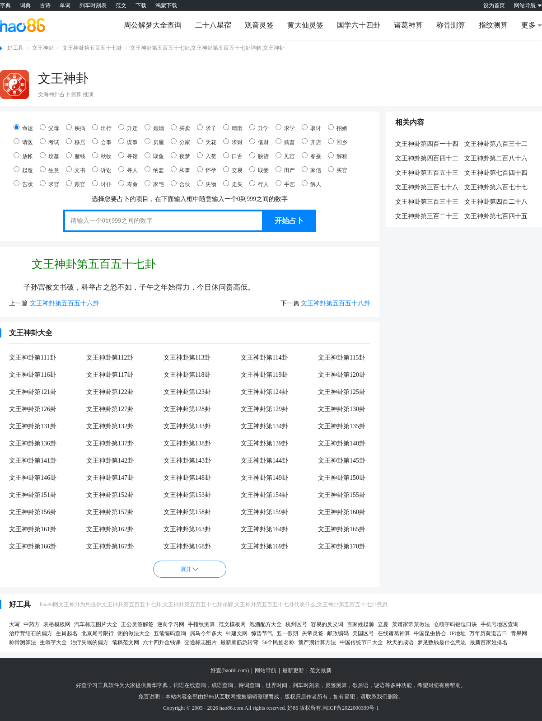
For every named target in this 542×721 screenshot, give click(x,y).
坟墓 (49, 155)
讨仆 (102, 183)
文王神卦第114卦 (264, 357)
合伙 (180, 183)
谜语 (379, 685)
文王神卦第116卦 (32, 374)
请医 (23, 141)
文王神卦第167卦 (110, 546)
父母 (49, 127)
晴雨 (233, 127)
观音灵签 (259, 25)
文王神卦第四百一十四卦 (426, 144)
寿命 (128, 183)
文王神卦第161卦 (32, 529)
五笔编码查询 (170, 633)
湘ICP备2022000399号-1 (350, 708)
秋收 (102, 155)
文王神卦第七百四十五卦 (496, 217)
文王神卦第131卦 (32, 426)
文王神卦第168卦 (187, 546)
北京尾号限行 (97, 633)
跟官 (75, 183)
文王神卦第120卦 (341, 374)
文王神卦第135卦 (341, 426)
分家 (180, 141)
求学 (285, 127)
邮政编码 (338, 633)
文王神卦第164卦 (264, 529)
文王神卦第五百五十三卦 (426, 173)
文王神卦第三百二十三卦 (426, 217)
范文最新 (321, 670)
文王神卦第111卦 (32, 357)
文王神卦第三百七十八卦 (426, 188)
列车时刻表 (93, 5)
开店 (311, 141)
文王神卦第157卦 (110, 512)
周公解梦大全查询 (153, 25)
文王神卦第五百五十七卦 (92, 48)
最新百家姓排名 (489, 642)
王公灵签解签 (137, 624)
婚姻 (154, 127)
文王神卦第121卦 (32, 392)
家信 (311, 169)
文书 (75, 169)
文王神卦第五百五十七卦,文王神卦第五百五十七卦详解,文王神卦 (207, 48)
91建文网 (237, 633)
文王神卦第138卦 (187, 443)
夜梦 (180, 155)
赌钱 (75, 155)
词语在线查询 (189, 685)
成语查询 (222, 685)
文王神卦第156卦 (32, 512)
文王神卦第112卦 (109, 357)
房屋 (154, 141)
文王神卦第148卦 (187, 477)
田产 (285, 169)
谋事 (128, 141)
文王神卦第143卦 (187, 460)
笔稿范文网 (125, 642)
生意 (49, 169)
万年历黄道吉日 (488, 633)
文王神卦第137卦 (110, 443)
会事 (102, 141)
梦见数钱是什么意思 (441, 642)
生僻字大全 (53, 642)
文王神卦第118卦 (187, 374)
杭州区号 (296, 624)
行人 (259, 183)
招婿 (337, 127)
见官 (285, 155)
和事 (180, 169)
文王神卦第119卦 (264, 374)
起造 (23, 169)
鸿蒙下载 (166, 5)
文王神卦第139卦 (264, 443)
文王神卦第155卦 (341, 495)
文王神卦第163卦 (187, 529)
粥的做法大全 (133, 633)
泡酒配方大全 (265, 624)
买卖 (180, 127)
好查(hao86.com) (229, 670)
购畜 (285, 141)
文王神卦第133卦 (187, 426)
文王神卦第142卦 (110, 460)
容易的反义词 (327, 624)
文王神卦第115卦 (341, 357)
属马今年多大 (206, 633)
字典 (5, 5)
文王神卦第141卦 (32, 460)
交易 (233, 169)
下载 (141, 5)
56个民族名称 (278, 642)
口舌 (233, 155)
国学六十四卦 (358, 25)
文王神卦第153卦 (187, 495)
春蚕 (311, 155)
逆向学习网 (170, 624)
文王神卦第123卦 (187, 392)
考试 (49, 141)
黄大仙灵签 (305, 25)
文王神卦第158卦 (187, 512)
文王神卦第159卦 (264, 512)
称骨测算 (450, 25)
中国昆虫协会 (430, 633)
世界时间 (276, 685)
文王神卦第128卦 (187, 409)
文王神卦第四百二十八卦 (496, 202)
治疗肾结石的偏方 (30, 633)
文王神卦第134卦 (264, 426)
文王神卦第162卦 (110, 529)
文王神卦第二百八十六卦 (496, 159)
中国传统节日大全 (361, 642)
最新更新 (293, 670)
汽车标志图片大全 (95, 624)
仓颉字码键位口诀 (455, 624)
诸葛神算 (408, 25)
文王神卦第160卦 (341, 512)
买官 (337, 169)
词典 (25, 5)
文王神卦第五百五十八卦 (335, 303)
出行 (102, 127)
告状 (23, 183)
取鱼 (154, 155)
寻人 (128, 169)
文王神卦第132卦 (110, 426)
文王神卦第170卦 (341, 546)
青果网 (519, 633)
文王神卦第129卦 (264, 409)
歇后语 (360, 685)
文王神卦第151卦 (32, 495)
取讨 (311, 127)
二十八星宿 (213, 25)
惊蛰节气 (262, 633)
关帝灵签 (312, 633)
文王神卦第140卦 (341, 443)
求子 (206, 127)
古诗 (45, 5)
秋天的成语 (400, 642)
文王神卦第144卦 (264, 460)
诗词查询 (249, 685)
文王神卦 (43, 48)
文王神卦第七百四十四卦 (496, 173)
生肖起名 (67, 633)
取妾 (259, 169)
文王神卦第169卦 (264, 546)
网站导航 (265, 670)
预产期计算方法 (317, 642)
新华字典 (157, 685)
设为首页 (494, 5)
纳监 (154, 169)
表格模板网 (56, 624)
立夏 (383, 624)
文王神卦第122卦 (110, 392)
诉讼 (102, 169)
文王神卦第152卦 (110, 495)
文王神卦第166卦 (32, 546)
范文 (121, 5)
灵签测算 (336, 685)
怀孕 (206, 169)
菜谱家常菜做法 (411, 624)
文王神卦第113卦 (187, 357)
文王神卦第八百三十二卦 (496, 144)
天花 (206, 141)
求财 (233, 141)
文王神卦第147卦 (110, 477)
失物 (206, 183)
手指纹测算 (201, 624)
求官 (49, 183)
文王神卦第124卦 (264, 392)
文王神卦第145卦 (341, 460)
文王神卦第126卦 (32, 409)
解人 (311, 183)
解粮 (337, 155)
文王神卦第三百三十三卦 (426, 202)
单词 (65, 5)
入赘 (206, 155)
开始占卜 (289, 221)
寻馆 (128, 155)
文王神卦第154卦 (264, 495)
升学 (259, 127)
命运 (23, 127)
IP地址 (458, 633)
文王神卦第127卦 (110, 409)
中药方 (31, 624)
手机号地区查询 (500, 624)
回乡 (337, 141)
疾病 (75, 127)
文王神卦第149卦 (264, 477)
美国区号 (363, 633)
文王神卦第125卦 (341, 392)
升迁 (128, 127)
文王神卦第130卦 (341, 409)
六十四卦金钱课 (162, 642)
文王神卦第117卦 (109, 374)
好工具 (15, 48)
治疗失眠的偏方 (89, 642)
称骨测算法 (22, 642)
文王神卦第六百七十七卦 (496, 188)
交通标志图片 (200, 642)
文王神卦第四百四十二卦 (426, 159)
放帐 (23, 155)
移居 (75, 141)
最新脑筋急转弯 (239, 642)
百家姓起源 (360, 624)
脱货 (259, 155)
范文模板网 (232, 624)
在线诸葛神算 (394, 633)
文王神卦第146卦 (32, 477)
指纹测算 (493, 25)
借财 (259, 141)
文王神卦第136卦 (32, 443)
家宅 (154, 183)
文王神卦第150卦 (341, 477)
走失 (233, 183)
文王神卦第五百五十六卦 (64, 303)
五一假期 (287, 633)
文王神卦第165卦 (341, 529)
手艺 (285, 183)
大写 (14, 624)
